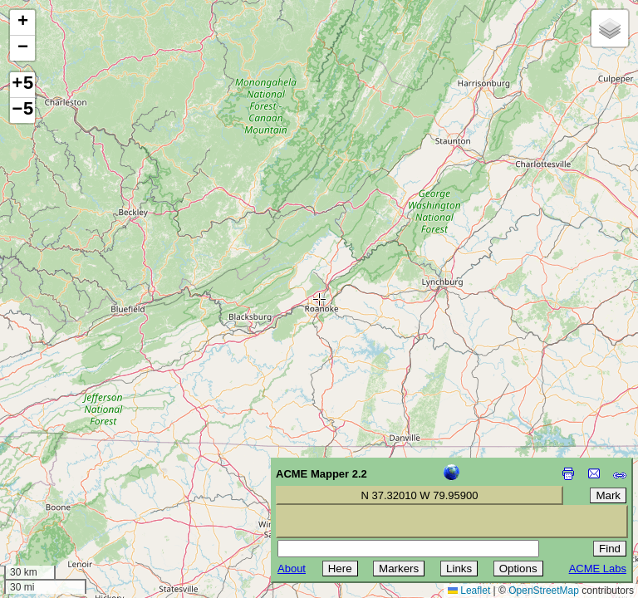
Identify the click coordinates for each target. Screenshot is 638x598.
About (291, 568)
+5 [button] (22, 84)
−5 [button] (22, 110)
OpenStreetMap (543, 590)
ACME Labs (597, 568)
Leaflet (469, 590)
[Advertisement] (88, 480)
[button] (22, 23)
